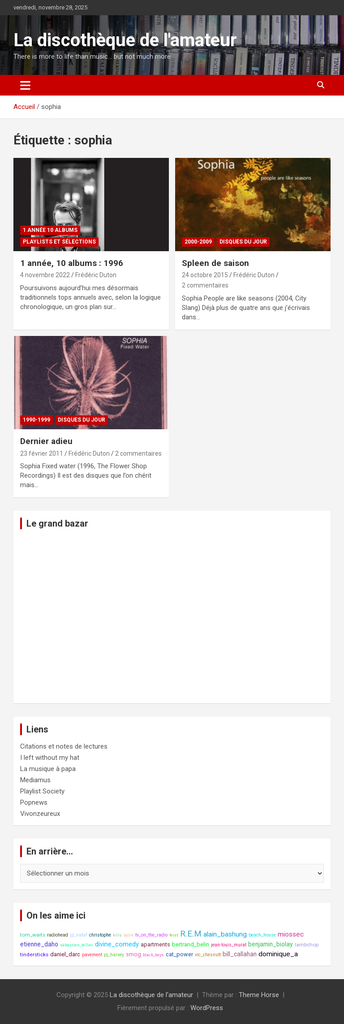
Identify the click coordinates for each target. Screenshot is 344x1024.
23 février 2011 (41, 453)
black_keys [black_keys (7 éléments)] (153, 954)
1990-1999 (36, 420)
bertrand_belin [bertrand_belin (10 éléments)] (190, 944)
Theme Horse (259, 995)
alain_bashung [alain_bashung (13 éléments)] (225, 934)
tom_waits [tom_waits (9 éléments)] (32, 935)
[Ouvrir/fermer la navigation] (25, 85)
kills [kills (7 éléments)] (117, 934)
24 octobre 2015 (205, 275)
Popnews (33, 802)
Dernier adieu (46, 441)
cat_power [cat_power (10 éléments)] (179, 954)
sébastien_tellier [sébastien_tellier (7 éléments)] (76, 944)
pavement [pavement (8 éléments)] (92, 955)
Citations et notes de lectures (64, 746)
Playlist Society (42, 791)
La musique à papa (48, 769)
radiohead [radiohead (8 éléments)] (57, 935)
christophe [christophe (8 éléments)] (100, 935)
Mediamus (35, 780)
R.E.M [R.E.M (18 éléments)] (191, 934)
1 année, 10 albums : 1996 (71, 263)
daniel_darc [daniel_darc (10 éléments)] (65, 954)
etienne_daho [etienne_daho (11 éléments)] (39, 944)
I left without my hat (49, 758)
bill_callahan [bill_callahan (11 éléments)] (240, 954)
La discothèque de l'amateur (125, 40)
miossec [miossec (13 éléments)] (291, 934)
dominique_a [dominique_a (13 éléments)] (278, 954)
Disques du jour (243, 242)
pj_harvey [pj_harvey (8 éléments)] (114, 955)
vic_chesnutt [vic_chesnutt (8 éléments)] (208, 955)
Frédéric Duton (95, 275)
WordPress (206, 1008)
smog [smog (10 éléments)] (133, 954)
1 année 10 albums (50, 230)
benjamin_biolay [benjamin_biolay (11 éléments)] (270, 944)
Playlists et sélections (59, 242)
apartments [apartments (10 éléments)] (155, 944)
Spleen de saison (215, 263)
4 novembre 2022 (45, 275)
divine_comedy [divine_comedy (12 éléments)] (117, 944)
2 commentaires (205, 285)
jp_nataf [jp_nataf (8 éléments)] (78, 935)
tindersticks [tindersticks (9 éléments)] (34, 954)
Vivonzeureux (40, 814)
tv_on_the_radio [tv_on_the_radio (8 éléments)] (151, 935)
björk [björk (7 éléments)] (128, 934)
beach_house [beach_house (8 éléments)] (262, 935)
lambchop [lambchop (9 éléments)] (306, 944)
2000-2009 (198, 242)
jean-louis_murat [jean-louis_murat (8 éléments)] (228, 945)
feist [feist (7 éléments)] (173, 934)
